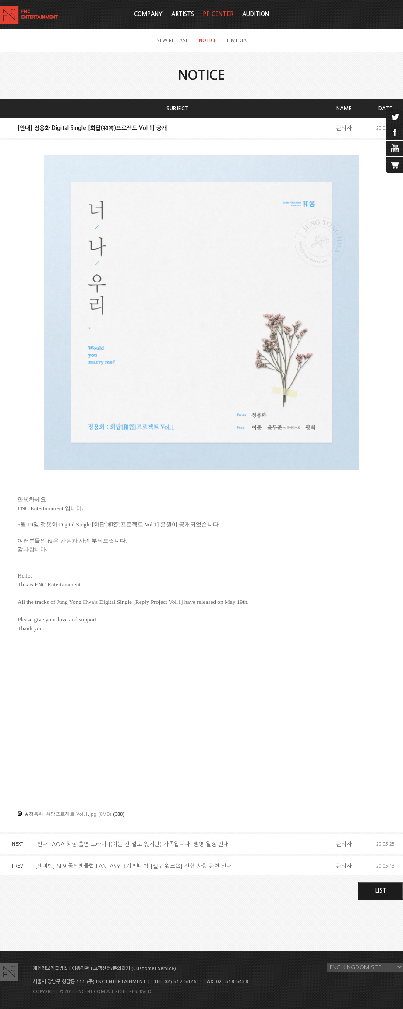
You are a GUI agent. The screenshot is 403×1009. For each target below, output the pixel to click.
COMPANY (148, 14)
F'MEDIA (237, 40)
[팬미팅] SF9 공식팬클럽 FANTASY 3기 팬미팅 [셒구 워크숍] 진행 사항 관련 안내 (133, 866)
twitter (394, 116)
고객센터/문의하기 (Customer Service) (134, 968)
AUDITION (255, 14)
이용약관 (80, 968)
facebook (394, 132)
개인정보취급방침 (50, 968)
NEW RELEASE (172, 40)
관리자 (344, 128)
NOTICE (207, 40)
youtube (394, 148)
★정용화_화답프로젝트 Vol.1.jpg (60, 814)
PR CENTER (218, 14)
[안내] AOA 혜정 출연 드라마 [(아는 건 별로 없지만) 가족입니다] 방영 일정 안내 (132, 844)
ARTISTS (182, 14)
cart (394, 165)
